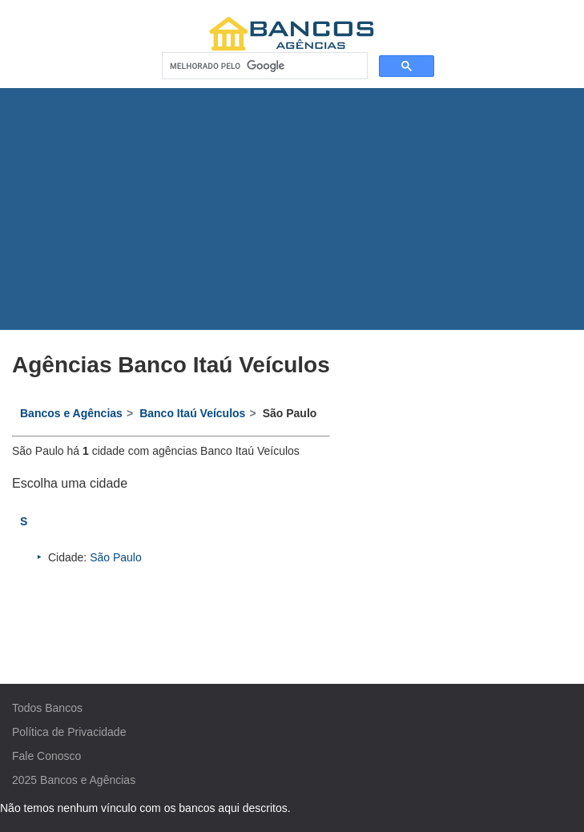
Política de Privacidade (69, 731)
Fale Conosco (46, 756)
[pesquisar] (263, 66)
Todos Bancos (47, 707)
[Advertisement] (292, 209)
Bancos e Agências (87, 780)
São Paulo (116, 557)
